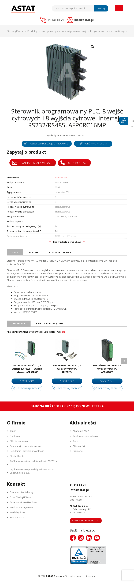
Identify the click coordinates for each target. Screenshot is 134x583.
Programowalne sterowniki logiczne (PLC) (34, 331)
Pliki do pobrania (19, 441)
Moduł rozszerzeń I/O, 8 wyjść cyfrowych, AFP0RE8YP (107, 369)
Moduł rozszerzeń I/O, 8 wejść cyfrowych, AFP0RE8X (67, 369)
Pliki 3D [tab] (33, 252)
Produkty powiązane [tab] (49, 323)
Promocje (78, 451)
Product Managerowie (22, 507)
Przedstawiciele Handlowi (24, 502)
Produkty (32, 31)
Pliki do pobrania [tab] (60, 252)
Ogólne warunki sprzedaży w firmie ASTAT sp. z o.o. (35, 463)
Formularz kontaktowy (22, 492)
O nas (13, 430)
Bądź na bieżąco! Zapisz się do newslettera (67, 406)
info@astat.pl (82, 489)
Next (124, 361)
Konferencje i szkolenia (85, 436)
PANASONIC (61, 177)
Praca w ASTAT (18, 517)
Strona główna (15, 31)
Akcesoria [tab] (18, 323)
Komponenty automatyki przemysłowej (64, 31)
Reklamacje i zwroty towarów (25, 446)
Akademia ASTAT (82, 430)
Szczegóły (27, 381)
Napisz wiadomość (32, 162)
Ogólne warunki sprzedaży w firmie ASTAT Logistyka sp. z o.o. (32, 471)
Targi (76, 441)
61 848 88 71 (80, 484)
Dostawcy (15, 436)
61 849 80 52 (74, 162)
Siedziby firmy (17, 512)
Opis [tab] (15, 252)
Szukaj (101, 8)
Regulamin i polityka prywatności (27, 451)
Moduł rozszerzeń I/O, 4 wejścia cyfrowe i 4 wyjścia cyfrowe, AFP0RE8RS (27, 369)
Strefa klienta (17, 456)
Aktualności (79, 446)
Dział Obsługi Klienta (21, 497)
